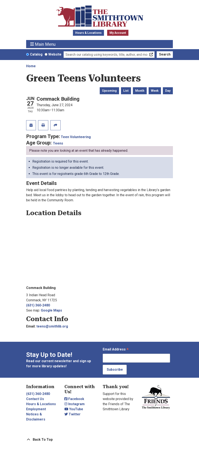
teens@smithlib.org (52, 326)
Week (155, 90)
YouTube (73, 409)
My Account (117, 32)
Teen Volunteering (76, 137)
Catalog (36, 54)
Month (139, 90)
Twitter (72, 414)
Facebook (74, 399)
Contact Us (35, 399)
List (126, 90)
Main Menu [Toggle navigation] (43, 44)
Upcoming (109, 90)
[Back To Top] (99, 439)
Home (31, 66)
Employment (36, 409)
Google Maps (51, 310)
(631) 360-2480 (38, 305)
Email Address (116, 350)
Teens (58, 143)
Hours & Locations (88, 32)
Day (168, 90)
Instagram (74, 404)
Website (54, 54)
